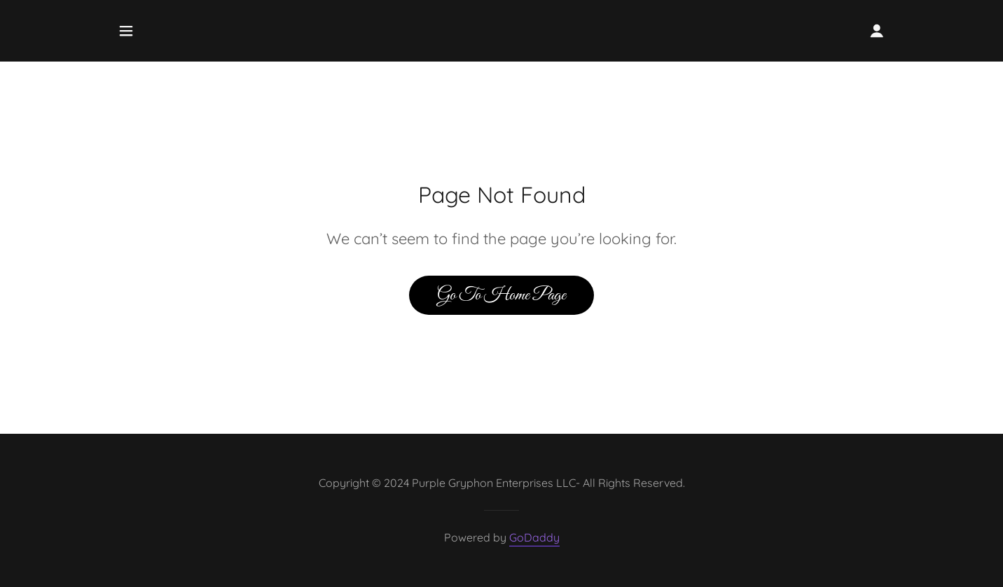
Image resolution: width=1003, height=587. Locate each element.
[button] (126, 31)
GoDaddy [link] (534, 537)
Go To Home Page (501, 295)
